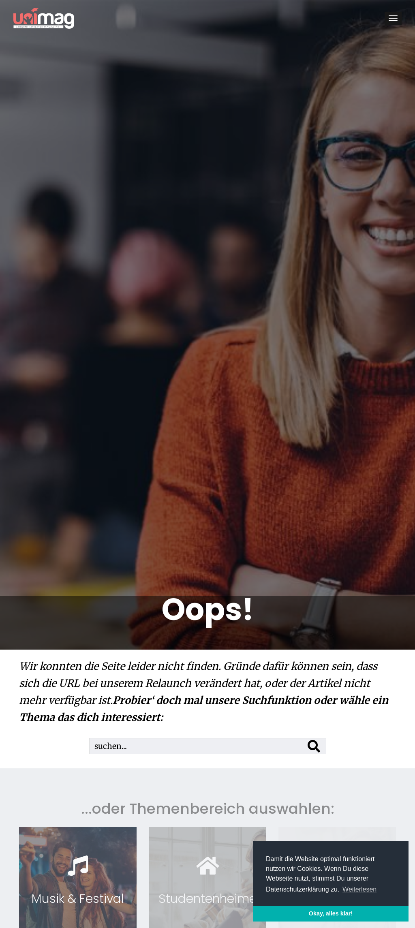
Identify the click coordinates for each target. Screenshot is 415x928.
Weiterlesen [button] (359, 889)
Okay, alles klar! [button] (331, 913)
